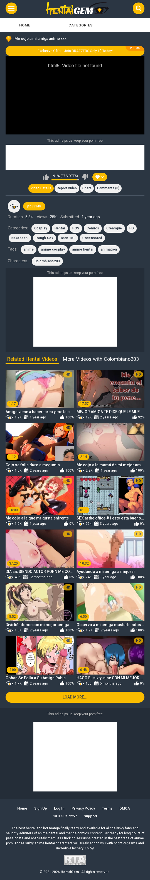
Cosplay (40, 228)
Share (87, 188)
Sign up (40, 808)
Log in (59, 808)
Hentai (60, 228)
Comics (93, 228)
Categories (80, 25)
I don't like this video (85, 177)
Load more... (75, 697)
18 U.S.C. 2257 (65, 816)
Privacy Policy (83, 808)
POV (76, 228)
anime (29, 249)
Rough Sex (44, 238)
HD (131, 228)
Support (90, 816)
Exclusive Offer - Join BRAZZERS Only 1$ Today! (75, 51)
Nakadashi (20, 238)
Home (24, 25)
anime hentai (83, 249)
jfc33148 (34, 206)
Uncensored (92, 238)
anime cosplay (53, 249)
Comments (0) (108, 188)
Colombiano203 (47, 261)
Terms (107, 808)
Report (67, 188)
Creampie (114, 228)
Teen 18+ (67, 238)
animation (109, 249)
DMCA (124, 808)
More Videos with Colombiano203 (101, 359)
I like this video (46, 177)
